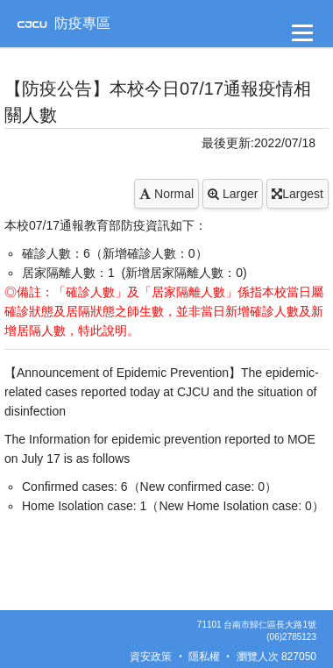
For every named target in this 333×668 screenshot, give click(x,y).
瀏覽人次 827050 (276, 656)
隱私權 (204, 656)
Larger (233, 194)
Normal (166, 194)
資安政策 (151, 656)
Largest (297, 194)
